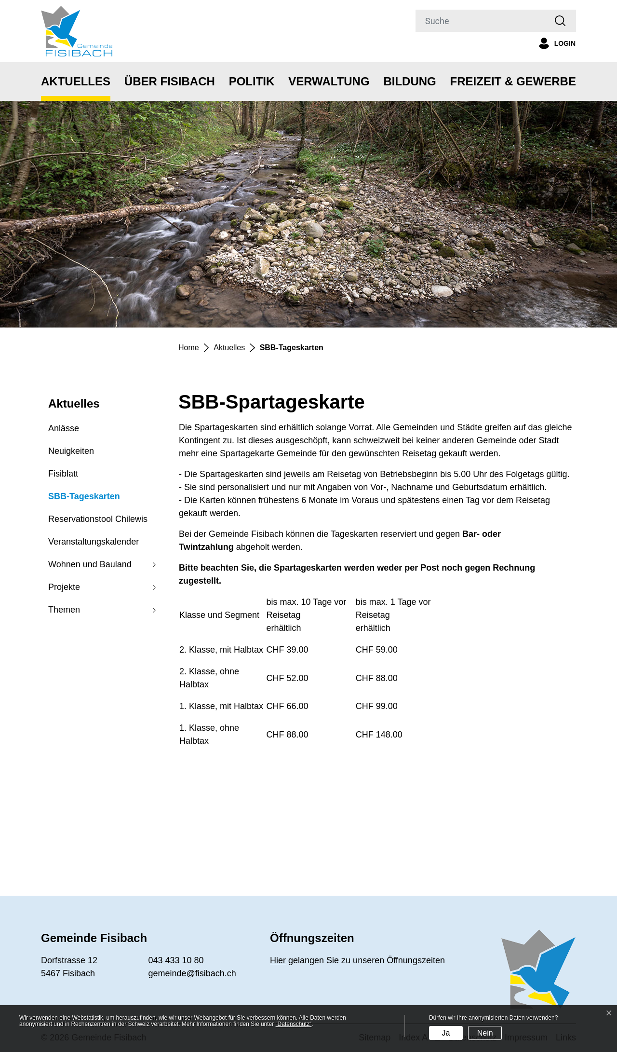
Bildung (409, 81)
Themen (64, 610)
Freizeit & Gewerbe (513, 81)
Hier (278, 960)
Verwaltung (328, 81)
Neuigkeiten (71, 451)
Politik (252, 81)
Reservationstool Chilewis (98, 519)
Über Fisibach (169, 81)
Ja (446, 1033)
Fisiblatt (63, 473)
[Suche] (480, 21)
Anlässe (63, 428)
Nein (485, 1033)
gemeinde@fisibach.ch (192, 973)
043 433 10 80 (176, 960)
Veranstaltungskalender (93, 541)
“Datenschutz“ (294, 1024)
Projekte (64, 587)
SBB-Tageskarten (84, 500)
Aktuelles (75, 81)
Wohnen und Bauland (90, 564)
